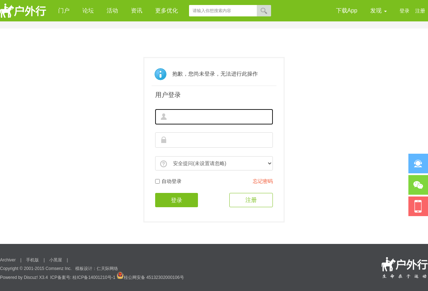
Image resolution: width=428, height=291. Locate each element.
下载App (346, 10)
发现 (378, 10)
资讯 (136, 10)
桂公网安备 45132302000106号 (150, 277)
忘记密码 (263, 181)
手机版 (32, 259)
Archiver (8, 259)
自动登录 (168, 181)
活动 (112, 10)
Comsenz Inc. (59, 268)
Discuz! (31, 277)
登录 (404, 11)
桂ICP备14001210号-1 (93, 277)
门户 (64, 10)
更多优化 (166, 10)
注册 (420, 11)
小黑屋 (55, 259)
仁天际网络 (107, 268)
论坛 (88, 10)
